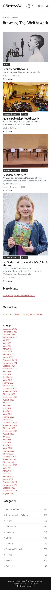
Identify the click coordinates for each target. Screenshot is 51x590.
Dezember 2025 (10, 329)
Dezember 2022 (10, 422)
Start (5, 17)
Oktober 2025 (9, 334)
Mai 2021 (6, 468)
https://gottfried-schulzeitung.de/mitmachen (22, 314)
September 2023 (10, 397)
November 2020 (10, 485)
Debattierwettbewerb (15, 69)
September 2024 (10, 368)
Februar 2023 (8, 417)
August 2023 (8, 400)
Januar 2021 (8, 479)
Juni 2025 (7, 343)
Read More (7, 79)
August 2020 (8, 493)
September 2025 (10, 337)
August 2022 (8, 434)
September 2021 (10, 465)
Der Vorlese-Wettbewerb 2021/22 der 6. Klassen (25, 263)
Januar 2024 (8, 386)
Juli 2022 (6, 437)
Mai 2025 (7, 346)
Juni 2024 (7, 371)
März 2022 (7, 448)
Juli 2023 (6, 403)
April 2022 (7, 445)
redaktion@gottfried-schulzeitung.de (19, 295)
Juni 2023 (7, 405)
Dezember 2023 (10, 388)
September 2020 (10, 490)
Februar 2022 (8, 451)
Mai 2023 (7, 408)
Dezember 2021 (9, 456)
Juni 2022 (7, 439)
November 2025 (10, 332)
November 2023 (10, 391)
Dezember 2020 (10, 482)
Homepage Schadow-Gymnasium (29, 581)
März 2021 (7, 473)
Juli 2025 (6, 340)
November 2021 (9, 459)
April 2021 (7, 471)
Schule (6, 64)
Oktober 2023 (9, 394)
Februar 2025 (9, 354)
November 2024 (10, 363)
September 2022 (10, 431)
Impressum (12, 581)
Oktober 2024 (9, 366)
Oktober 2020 (9, 488)
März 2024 (7, 380)
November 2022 (10, 425)
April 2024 (7, 377)
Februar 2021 (8, 476)
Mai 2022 (7, 442)
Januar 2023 (8, 420)
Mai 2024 (7, 374)
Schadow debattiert (14, 174)
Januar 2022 (8, 454)
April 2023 (7, 411)
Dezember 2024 (10, 360)
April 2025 (7, 349)
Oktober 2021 (8, 462)
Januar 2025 (8, 357)
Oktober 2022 (9, 428)
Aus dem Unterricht (11, 114)
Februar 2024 (8, 383)
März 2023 (7, 414)
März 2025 (7, 351)
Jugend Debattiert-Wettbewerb (21, 118)
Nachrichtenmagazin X (25, 586)
